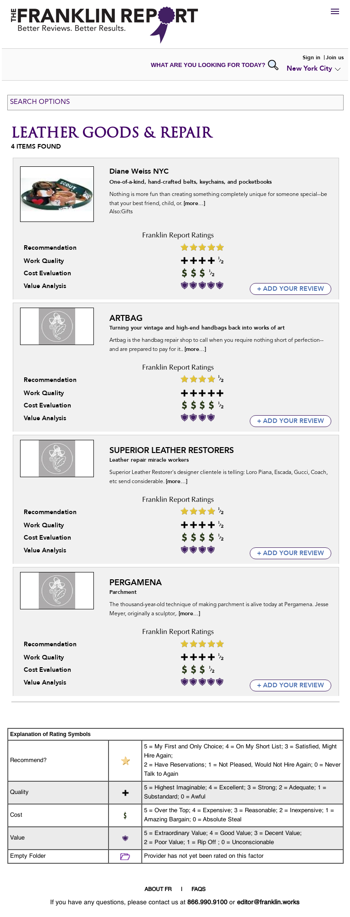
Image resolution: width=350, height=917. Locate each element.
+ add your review (290, 288)
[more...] (194, 203)
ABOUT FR (158, 889)
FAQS (198, 889)
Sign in (311, 57)
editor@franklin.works (268, 902)
